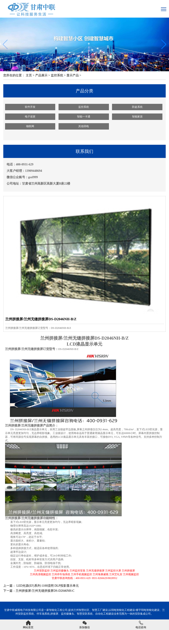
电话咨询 (141, 624)
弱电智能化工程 (120, 610)
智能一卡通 (83, 116)
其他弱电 (83, 126)
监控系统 (57, 75)
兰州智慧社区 (81, 610)
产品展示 (41, 75)
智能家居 (137, 116)
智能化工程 (55, 610)
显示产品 (72, 75)
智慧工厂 (97, 610)
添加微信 (84, 624)
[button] (164, 44)
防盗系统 (137, 106)
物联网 (30, 126)
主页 (29, 75)
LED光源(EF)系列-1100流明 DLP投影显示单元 (47, 585)
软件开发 (30, 106)
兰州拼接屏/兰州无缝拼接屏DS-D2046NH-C (45, 590)
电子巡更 (30, 116)
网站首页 (28, 624)
